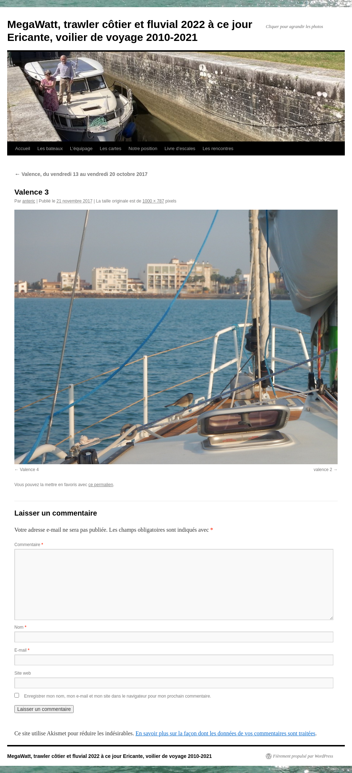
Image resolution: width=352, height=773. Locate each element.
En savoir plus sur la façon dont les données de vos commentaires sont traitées (225, 733)
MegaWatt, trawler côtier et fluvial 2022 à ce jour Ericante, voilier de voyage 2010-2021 (109, 756)
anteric (28, 201)
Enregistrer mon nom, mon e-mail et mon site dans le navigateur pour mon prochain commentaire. (117, 696)
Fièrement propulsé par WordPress (303, 756)
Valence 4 (29, 469)
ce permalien (100, 484)
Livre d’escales (180, 148)
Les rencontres (218, 148)
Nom (20, 627)
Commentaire (28, 544)
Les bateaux (50, 148)
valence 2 (323, 469)
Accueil (22, 148)
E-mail (21, 650)
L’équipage (81, 148)
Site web (22, 673)
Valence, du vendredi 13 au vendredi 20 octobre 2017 (81, 174)
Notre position (143, 148)
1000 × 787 (153, 201)
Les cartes (110, 148)
